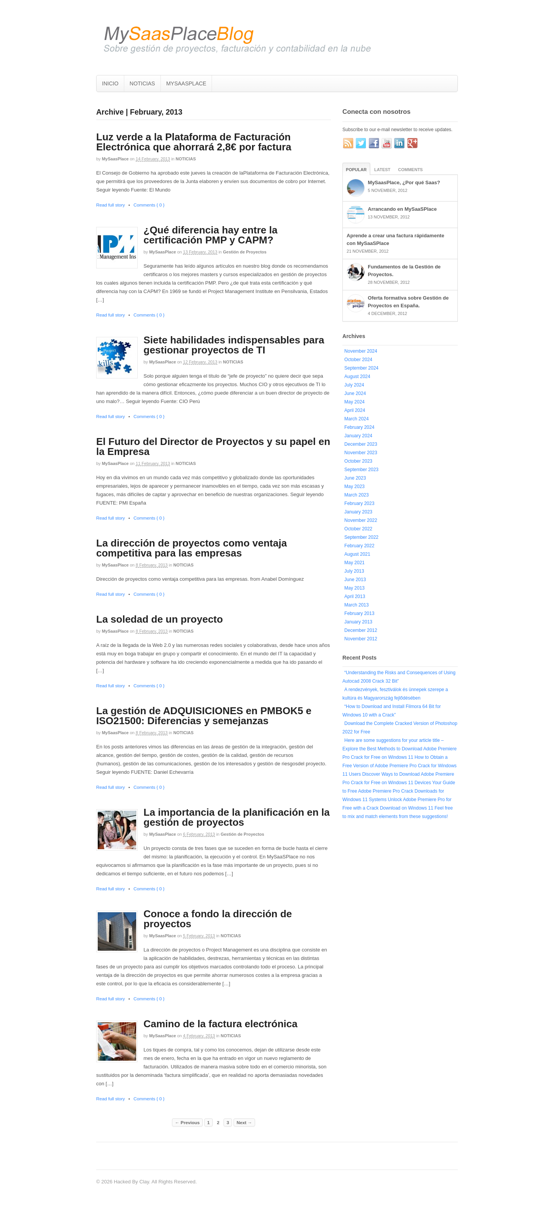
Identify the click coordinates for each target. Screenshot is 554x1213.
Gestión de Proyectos (245, 252)
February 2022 (359, 545)
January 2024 (358, 435)
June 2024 (355, 393)
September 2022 (361, 537)
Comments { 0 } (149, 204)
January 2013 (358, 622)
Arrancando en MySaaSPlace (402, 209)
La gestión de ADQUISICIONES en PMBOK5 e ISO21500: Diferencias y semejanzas (204, 715)
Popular (356, 169)
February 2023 (359, 503)
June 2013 (355, 579)
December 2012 (360, 630)
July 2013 (354, 571)
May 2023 (354, 486)
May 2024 (354, 402)
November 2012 (360, 638)
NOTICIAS (142, 83)
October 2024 (358, 359)
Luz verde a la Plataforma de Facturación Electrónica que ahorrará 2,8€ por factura (193, 142)
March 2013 (356, 605)
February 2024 (359, 427)
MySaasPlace (115, 159)
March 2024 (356, 419)
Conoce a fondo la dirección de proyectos (218, 919)
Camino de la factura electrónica (220, 1024)
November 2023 (360, 452)
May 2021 (354, 562)
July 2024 (354, 385)
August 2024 (357, 376)
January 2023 (358, 512)
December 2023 (360, 444)
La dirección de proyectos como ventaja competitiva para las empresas (191, 548)
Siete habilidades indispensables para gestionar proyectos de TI (234, 345)
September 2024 (361, 368)
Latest (382, 169)
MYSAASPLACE (186, 83)
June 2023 (355, 478)
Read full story (110, 204)
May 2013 (354, 588)
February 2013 (359, 613)
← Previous (187, 1122)
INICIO (110, 83)
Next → (244, 1122)
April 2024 (354, 410)
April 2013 (354, 596)
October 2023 (358, 461)
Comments (410, 169)
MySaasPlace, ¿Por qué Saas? (404, 182)
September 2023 (361, 469)
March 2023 (356, 495)
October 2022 (358, 529)
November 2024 (360, 351)
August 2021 (357, 554)
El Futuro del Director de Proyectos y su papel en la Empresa (213, 446)
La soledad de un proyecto (159, 619)
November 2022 (360, 520)
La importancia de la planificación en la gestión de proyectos (237, 817)
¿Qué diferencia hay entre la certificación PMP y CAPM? (210, 235)
